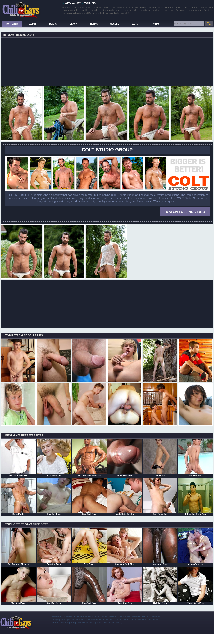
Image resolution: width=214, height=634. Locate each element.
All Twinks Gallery (18, 457)
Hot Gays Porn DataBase (89, 457)
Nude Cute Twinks (124, 496)
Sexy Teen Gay (160, 496)
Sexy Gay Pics (124, 585)
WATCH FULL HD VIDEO (185, 212)
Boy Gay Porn (53, 546)
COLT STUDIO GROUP (107, 149)
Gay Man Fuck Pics (124, 546)
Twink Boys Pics (195, 585)
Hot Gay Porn (160, 585)
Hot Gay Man (195, 457)
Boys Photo (18, 496)
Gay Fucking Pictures (18, 546)
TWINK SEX (90, 3)
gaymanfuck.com (195, 546)
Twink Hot (160, 457)
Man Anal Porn (160, 546)
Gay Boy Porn (18, 585)
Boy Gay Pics (53, 496)
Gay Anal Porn (89, 496)
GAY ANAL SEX (73, 3)
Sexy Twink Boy (53, 457)
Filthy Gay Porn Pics (195, 496)
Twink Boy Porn (124, 457)
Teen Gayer (89, 546)
